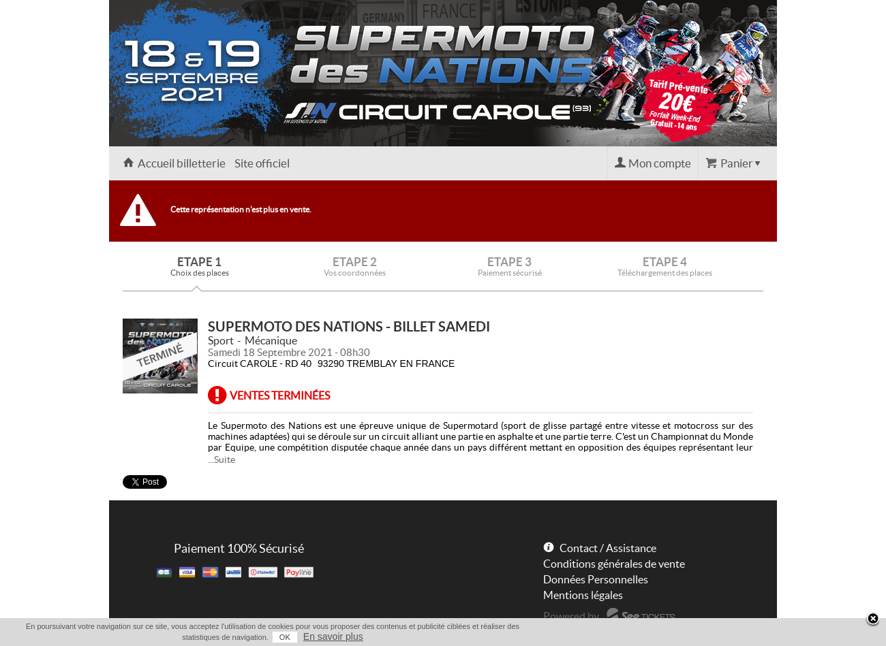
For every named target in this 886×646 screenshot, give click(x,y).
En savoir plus (333, 636)
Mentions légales (583, 595)
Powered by (571, 616)
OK (284, 637)
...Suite (221, 459)
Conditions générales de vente (614, 564)
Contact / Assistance (608, 548)
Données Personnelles (595, 579)
